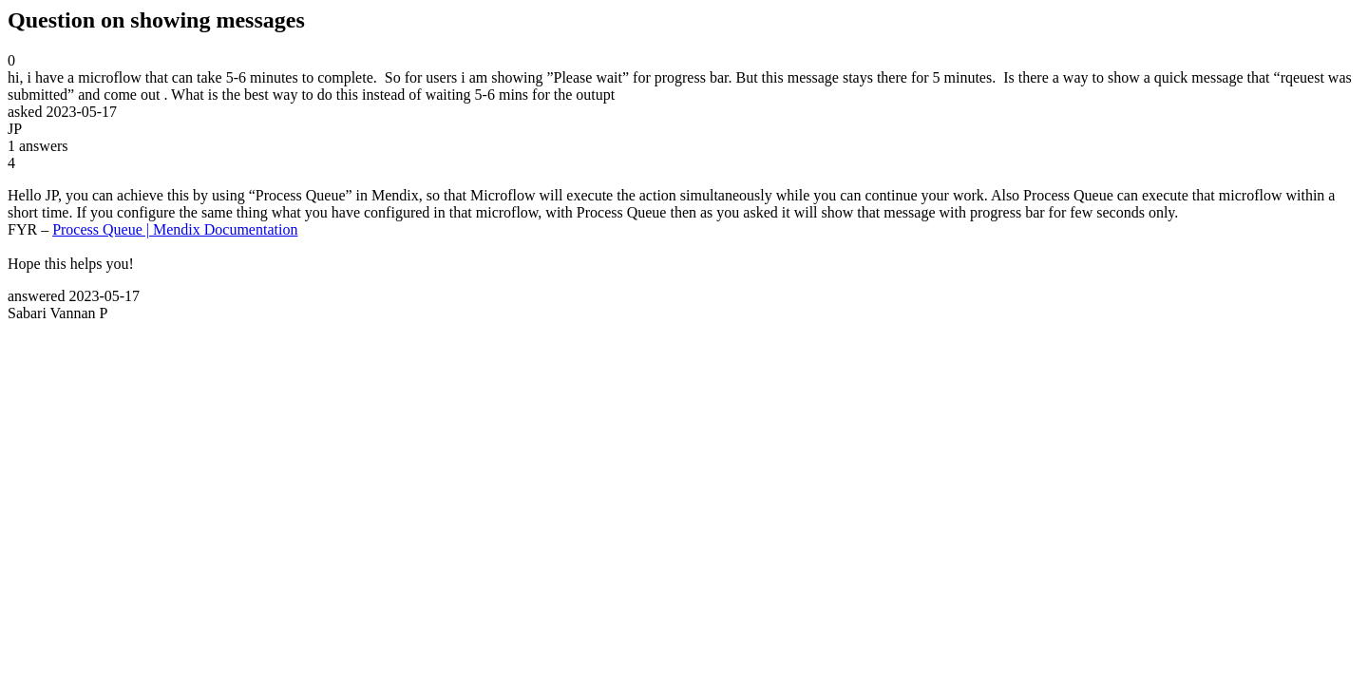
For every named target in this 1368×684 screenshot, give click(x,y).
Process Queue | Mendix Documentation (174, 229)
